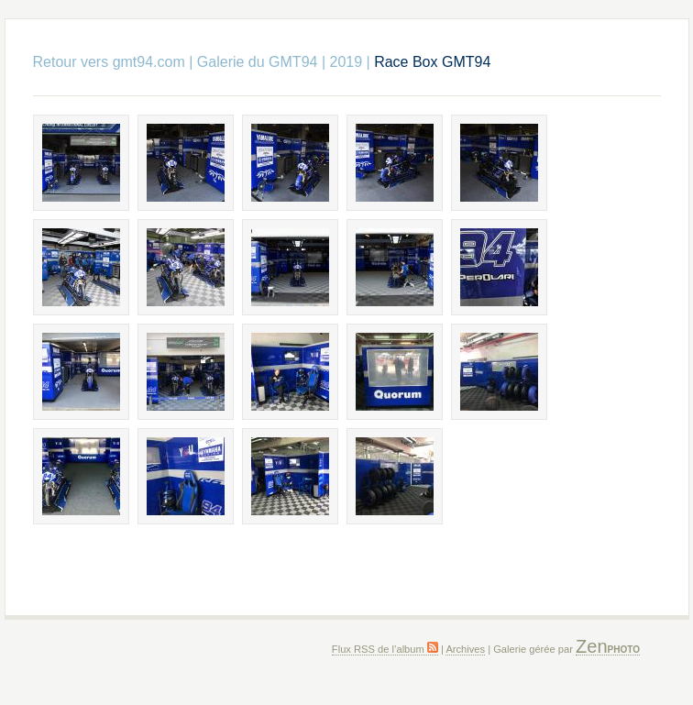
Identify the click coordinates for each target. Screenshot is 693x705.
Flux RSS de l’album (385, 649)
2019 (345, 62)
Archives (465, 649)
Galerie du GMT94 (257, 62)
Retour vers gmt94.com (109, 62)
